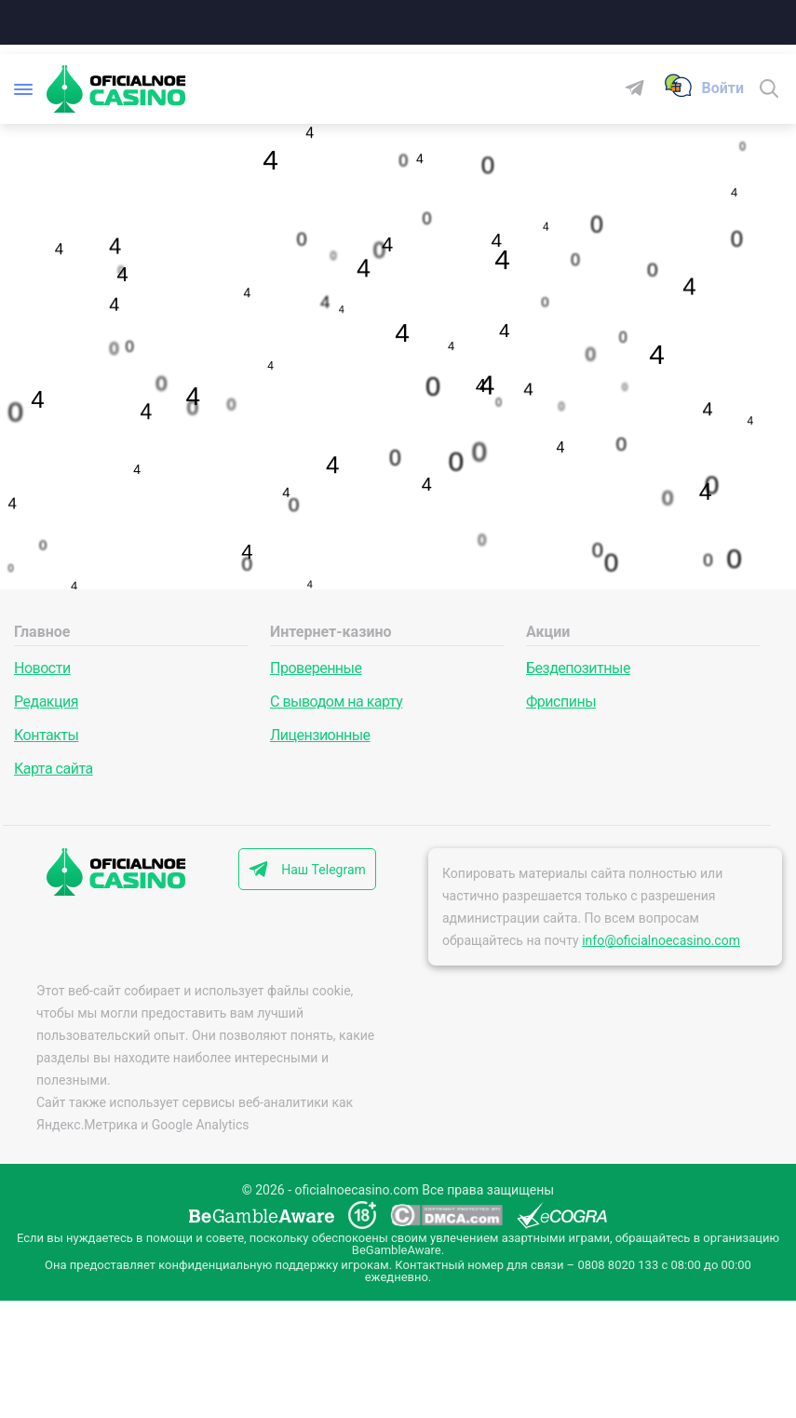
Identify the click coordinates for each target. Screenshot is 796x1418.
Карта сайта (53, 768)
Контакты (46, 735)
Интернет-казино (331, 632)
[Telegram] (642, 89)
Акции (548, 632)
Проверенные (315, 668)
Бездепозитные (578, 668)
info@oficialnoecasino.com (661, 940)
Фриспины (561, 701)
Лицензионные (320, 735)
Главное (42, 632)
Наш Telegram (323, 869)
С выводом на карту (336, 701)
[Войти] (722, 88)
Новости (42, 668)
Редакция (46, 701)
